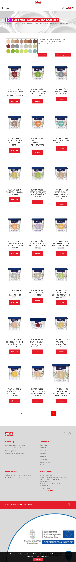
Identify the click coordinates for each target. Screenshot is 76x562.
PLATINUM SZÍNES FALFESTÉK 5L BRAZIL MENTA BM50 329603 (61, 140)
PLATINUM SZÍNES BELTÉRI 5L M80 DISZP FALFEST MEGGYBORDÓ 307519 (14, 92)
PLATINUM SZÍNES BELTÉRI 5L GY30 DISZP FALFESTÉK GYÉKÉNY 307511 (14, 343)
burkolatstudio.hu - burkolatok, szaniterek (18, 475)
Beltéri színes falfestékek (41, 23)
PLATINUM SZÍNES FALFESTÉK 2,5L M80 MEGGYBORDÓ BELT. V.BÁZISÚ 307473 (38, 343)
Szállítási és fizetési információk (15, 445)
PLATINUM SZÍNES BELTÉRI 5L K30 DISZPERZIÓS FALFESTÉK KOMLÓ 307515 (61, 392)
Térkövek (43, 448)
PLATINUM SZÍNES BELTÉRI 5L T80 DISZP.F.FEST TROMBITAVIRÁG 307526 (38, 142)
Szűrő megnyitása (63, 55)
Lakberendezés (45, 462)
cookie (37, 556)
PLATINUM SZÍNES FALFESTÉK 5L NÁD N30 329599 (14, 192)
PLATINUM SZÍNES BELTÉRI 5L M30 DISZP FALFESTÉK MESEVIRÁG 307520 (38, 244)
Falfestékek (30, 23)
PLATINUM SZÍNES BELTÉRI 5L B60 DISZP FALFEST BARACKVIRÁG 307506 (15, 244)
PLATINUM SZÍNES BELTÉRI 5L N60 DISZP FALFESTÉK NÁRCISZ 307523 (15, 392)
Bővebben (14, 101)
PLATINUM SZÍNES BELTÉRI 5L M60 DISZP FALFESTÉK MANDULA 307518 (14, 141)
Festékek (23, 23)
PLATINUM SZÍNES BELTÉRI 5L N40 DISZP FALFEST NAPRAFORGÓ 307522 (61, 244)
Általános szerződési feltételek (14, 454)
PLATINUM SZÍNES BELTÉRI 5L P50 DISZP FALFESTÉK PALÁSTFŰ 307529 (38, 193)
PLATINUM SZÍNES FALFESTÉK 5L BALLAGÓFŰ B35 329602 (61, 343)
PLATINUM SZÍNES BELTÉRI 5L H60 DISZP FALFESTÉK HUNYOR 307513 (38, 92)
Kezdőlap (9, 23)
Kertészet (43, 456)
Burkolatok (43, 459)
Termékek (16, 23)
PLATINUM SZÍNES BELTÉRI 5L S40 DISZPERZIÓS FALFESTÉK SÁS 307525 (61, 294)
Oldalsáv (42, 55)
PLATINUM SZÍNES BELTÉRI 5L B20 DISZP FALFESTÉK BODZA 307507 (38, 392)
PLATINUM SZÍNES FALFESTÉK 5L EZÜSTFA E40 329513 (38, 293)
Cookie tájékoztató (11, 451)
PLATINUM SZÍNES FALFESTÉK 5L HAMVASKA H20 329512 (14, 294)
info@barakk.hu (50, 490)
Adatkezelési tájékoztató (13, 448)
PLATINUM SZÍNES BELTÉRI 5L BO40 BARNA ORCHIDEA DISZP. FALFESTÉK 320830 (61, 194)
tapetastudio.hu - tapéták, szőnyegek (17, 478)
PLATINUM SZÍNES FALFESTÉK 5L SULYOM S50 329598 (61, 91)
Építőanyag (43, 445)
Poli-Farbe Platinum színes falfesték (60, 23)
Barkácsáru (43, 451)
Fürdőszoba (44, 465)
